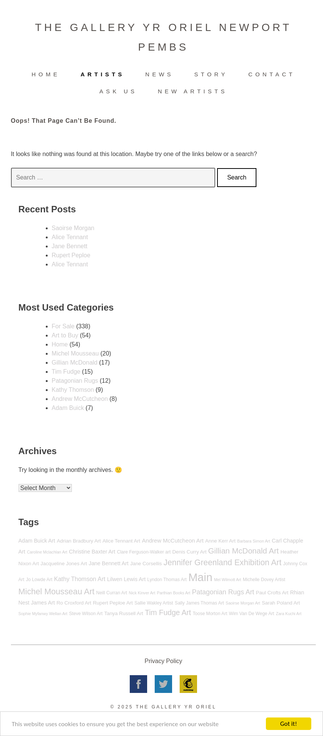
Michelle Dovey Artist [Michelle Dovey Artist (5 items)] (264, 579)
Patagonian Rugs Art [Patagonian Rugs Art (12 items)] (223, 592)
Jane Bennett (69, 246)
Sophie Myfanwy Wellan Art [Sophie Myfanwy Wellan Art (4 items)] (43, 613)
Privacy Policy (163, 661)
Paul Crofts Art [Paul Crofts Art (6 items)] (272, 592)
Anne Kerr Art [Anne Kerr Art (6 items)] (220, 541)
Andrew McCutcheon (80, 399)
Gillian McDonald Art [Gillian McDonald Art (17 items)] (243, 550)
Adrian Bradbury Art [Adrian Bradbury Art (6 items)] (79, 541)
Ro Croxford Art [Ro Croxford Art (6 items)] (73, 603)
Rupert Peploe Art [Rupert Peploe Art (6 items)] (113, 603)
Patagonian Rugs (75, 380)
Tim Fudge (66, 371)
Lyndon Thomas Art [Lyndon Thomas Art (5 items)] (166, 579)
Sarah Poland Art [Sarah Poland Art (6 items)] (281, 603)
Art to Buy (65, 335)
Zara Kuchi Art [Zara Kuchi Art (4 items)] (288, 613)
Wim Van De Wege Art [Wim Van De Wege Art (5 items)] (251, 613)
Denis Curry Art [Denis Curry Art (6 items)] (189, 552)
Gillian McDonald (75, 362)
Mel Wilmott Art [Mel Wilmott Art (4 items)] (227, 579)
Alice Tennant (70, 237)
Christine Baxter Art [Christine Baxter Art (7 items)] (92, 552)
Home (60, 344)
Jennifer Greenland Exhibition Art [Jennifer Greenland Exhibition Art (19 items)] (222, 562)
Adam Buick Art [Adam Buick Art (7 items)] (37, 541)
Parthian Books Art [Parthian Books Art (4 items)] (173, 593)
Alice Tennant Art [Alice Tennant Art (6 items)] (121, 541)
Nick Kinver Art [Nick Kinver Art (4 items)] (142, 593)
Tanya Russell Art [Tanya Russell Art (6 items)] (123, 613)
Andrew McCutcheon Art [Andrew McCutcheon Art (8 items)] (172, 540)
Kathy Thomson (73, 390)
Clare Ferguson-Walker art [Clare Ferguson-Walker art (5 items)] (144, 552)
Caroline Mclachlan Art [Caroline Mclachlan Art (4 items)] (47, 552)
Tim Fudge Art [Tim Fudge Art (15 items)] (168, 612)
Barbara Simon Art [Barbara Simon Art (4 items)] (253, 541)
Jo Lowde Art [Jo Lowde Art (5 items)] (39, 579)
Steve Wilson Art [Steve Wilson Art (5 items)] (86, 613)
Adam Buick (68, 408)
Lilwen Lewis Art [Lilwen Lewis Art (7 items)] (126, 579)
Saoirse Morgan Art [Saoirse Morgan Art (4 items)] (243, 603)
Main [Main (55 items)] (200, 577)
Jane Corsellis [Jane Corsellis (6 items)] (146, 563)
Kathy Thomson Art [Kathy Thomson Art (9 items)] (80, 579)
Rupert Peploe (71, 255)
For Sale (63, 326)
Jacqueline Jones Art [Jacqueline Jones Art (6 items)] (63, 563)
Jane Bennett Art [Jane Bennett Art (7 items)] (109, 563)
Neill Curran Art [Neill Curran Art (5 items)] (111, 592)
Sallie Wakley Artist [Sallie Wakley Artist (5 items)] (153, 603)
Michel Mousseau (75, 353)
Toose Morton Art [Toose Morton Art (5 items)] (210, 613)
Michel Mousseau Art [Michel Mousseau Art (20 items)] (57, 591)
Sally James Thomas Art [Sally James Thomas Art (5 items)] (199, 603)
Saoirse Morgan (73, 228)
